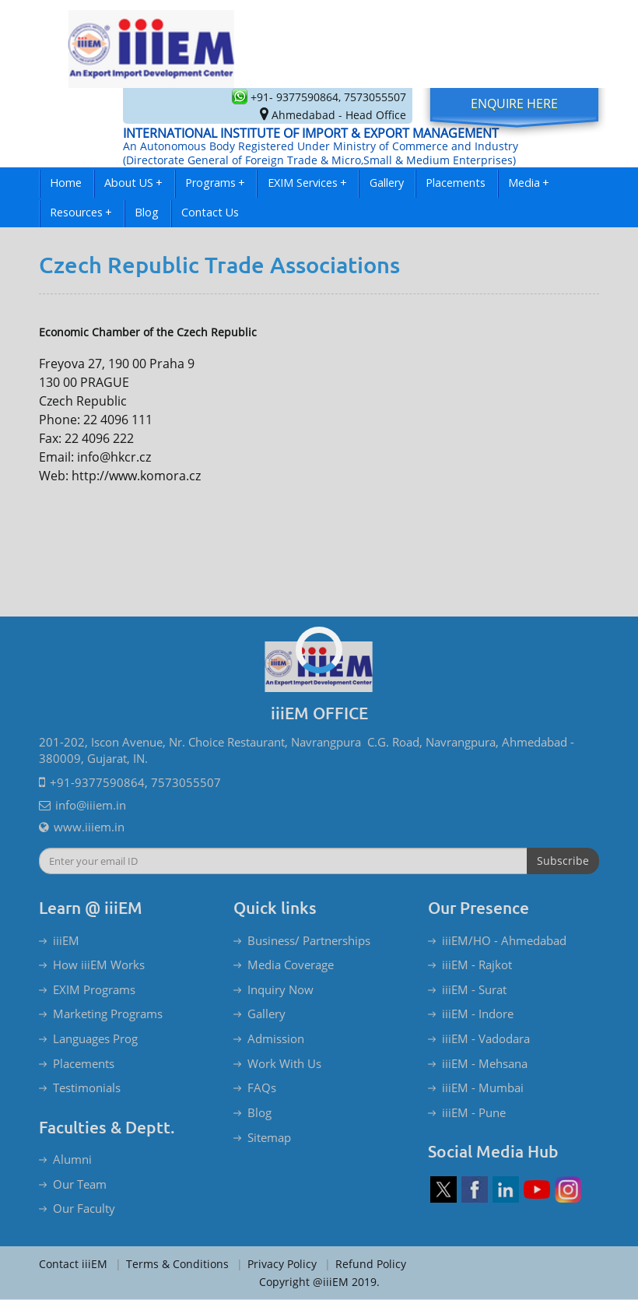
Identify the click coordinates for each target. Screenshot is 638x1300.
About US (133, 182)
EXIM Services (307, 182)
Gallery (387, 182)
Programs (215, 182)
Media (528, 182)
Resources (81, 212)
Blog (147, 212)
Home (66, 182)
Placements (456, 182)
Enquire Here (514, 103)
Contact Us (210, 212)
